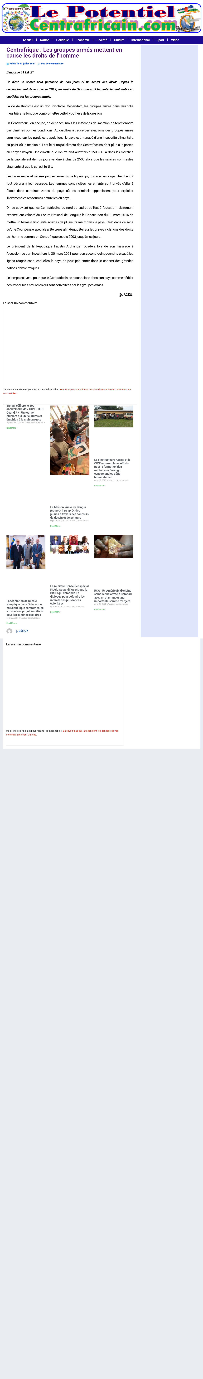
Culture (119, 40)
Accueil (28, 40)
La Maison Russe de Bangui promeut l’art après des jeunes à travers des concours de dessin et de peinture (69, 512)
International (140, 40)
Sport (160, 40)
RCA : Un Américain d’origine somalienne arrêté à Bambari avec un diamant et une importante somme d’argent (113, 596)
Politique (62, 40)
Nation (44, 40)
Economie (83, 40)
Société (102, 40)
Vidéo (175, 40)
